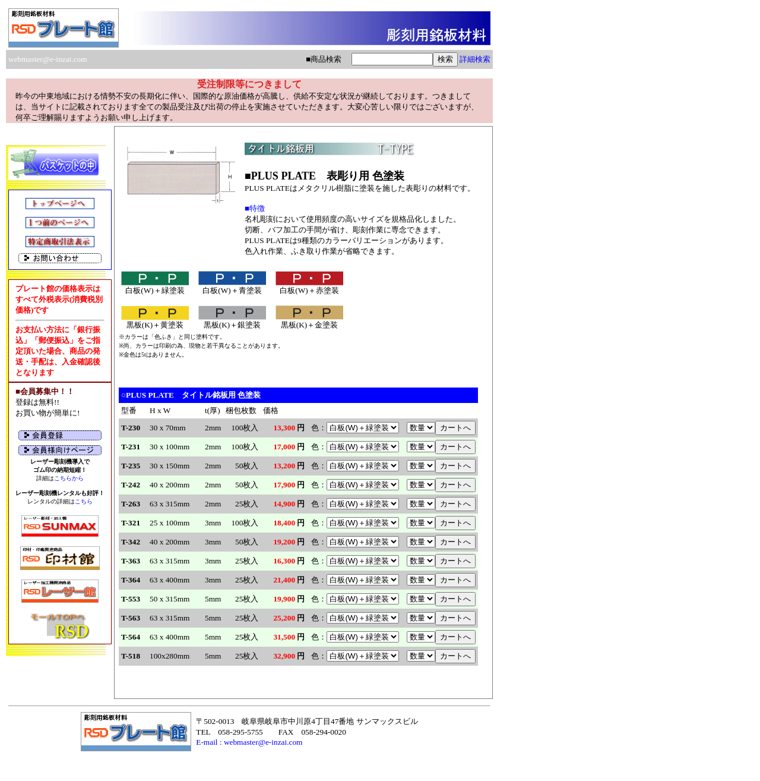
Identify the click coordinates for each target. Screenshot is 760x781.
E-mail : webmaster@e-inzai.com (249, 742)
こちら (84, 501)
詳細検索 (475, 59)
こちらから (69, 478)
